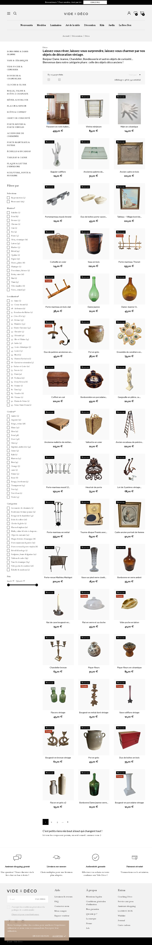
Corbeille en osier (58, 262)
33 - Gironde (17, 331)
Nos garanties (92, 909)
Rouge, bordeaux (19, 481)
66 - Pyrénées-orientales (22, 362)
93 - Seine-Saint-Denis (21, 405)
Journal (121, 920)
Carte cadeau (124, 925)
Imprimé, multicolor (21, 447)
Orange (15, 466)
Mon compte (60, 911)
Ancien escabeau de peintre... (129, 442)
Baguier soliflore (58, 171)
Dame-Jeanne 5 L (129, 307)
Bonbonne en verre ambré (129, 577)
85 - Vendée (17, 393)
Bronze (15, 220)
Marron (16, 458)
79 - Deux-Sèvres (19, 382)
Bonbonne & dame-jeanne (18, 53)
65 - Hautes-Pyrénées (21, 359)
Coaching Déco (125, 896)
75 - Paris (16, 374)
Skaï (14, 278)
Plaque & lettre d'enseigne (17, 165)
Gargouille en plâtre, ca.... (129, 397)
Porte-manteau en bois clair (58, 307)
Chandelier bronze (58, 667)
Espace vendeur (61, 915)
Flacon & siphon (16, 106)
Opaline (15, 255)
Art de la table (73, 25)
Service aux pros (125, 901)
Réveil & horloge (17, 99)
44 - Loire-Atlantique (21, 347)
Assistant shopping (127, 906)
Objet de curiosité (18, 118)
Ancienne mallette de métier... (58, 442)
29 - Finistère (18, 324)
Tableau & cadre (17, 157)
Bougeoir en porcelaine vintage (129, 802)
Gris (14, 443)
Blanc (15, 427)
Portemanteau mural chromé (58, 216)
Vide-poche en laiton (129, 622)
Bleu (14, 431)
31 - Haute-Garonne (21, 328)
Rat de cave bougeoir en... (58, 622)
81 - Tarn (16, 389)
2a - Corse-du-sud (19, 304)
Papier (15, 259)
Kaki (14, 454)
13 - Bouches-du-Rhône (22, 312)
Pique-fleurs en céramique (129, 667)
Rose (14, 478)
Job (88, 928)
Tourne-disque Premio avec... (93, 532)
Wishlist (121, 915)
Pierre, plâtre (18, 263)
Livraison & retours (63, 896)
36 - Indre (16, 343)
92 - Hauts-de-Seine (20, 401)
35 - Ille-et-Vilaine (20, 339)
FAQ (56, 901)
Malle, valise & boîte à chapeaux (17, 92)
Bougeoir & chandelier (14, 77)
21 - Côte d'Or (18, 316)
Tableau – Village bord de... (129, 216)
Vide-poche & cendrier (14, 68)
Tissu (15, 282)
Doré (15, 439)
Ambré (15, 416)
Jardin (112, 25)
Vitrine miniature (94, 126)
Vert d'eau (16, 493)
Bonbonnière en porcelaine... (94, 397)
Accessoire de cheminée (15, 134)
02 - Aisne (16, 301)
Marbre (15, 247)
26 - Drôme (17, 320)
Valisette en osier (94, 442)
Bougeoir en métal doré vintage (93, 712)
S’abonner (40, 899)
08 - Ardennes (18, 308)
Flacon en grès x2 (58, 802)
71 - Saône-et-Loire (20, 366)
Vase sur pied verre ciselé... (93, 577)
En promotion (18, 198)
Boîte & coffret (16, 112)
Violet (15, 497)
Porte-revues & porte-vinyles (16, 125)
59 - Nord (16, 355)
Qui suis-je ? (91, 913)
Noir (14, 462)
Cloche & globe (16, 84)
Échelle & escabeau (19, 151)
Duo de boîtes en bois (129, 757)
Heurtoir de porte (94, 487)
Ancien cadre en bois (129, 171)
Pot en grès (93, 352)
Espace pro (95, 2)
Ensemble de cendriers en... (129, 352)
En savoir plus (41, 936)
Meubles (41, 25)
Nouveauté (17, 201)
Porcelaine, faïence (20, 270)
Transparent (18, 485)
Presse (89, 923)
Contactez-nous (61, 906)
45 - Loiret (17, 351)
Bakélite (15, 212)
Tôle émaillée (18, 286)
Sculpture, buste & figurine (19, 174)
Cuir (14, 228)
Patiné (15, 474)
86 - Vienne (17, 397)
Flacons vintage (58, 712)
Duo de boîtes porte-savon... (94, 216)
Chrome (15, 224)
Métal (15, 251)
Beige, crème (18, 424)
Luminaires (55, 25)
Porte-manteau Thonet (129, 262)
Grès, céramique (19, 239)
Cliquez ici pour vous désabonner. (25, 914)
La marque (91, 918)
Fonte (15, 236)
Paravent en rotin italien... (58, 126)
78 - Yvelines (17, 378)
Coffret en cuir (58, 397)
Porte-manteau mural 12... (58, 487)
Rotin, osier (17, 274)
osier (14, 470)
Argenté (16, 420)
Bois (14, 216)
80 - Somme (17, 386)
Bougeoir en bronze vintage (58, 757)
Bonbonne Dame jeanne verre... (93, 802)
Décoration (89, 25)
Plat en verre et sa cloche (94, 622)
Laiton (15, 243)
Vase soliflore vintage (129, 712)
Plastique (16, 266)
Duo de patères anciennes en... (58, 352)
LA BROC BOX (125, 911)
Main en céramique (129, 126)
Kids (102, 25)
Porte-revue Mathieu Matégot (58, 577)
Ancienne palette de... (94, 171)
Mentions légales (94, 896)
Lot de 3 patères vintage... (129, 487)
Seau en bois (94, 262)
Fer (14, 232)
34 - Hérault (17, 335)
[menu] (8, 13)
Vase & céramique (17, 60)
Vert (14, 489)
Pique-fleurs (94, 667)
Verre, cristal (18, 290)
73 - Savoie (16, 370)
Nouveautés (26, 25)
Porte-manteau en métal (58, 532)
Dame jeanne (94, 307)
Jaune (15, 451)
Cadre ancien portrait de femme (129, 532)
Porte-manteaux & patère (18, 144)
